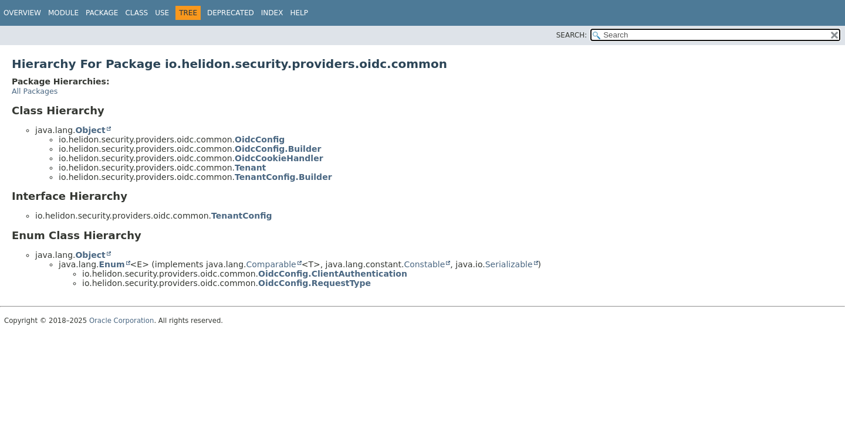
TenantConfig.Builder (283, 177)
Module (63, 13)
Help (299, 13)
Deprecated (230, 13)
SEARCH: (571, 35)
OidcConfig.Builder (278, 149)
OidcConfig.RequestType (314, 283)
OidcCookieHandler (279, 158)
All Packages (35, 91)
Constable (424, 264)
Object (90, 130)
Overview (22, 13)
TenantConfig (241, 215)
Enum (111, 264)
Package (102, 13)
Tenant (250, 167)
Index (272, 13)
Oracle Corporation (121, 320)
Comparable (271, 264)
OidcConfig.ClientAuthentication (332, 273)
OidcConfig (260, 139)
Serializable (509, 264)
